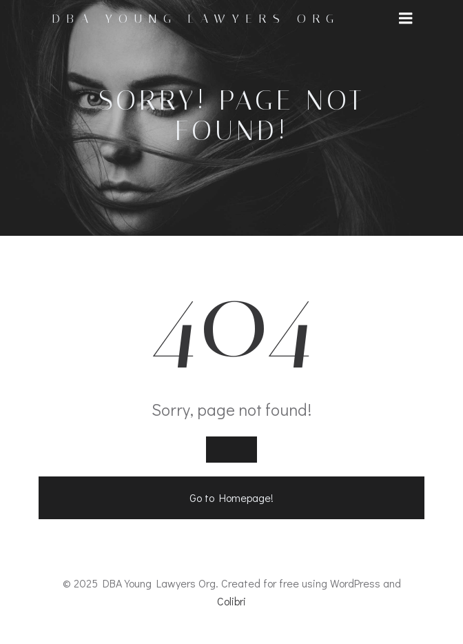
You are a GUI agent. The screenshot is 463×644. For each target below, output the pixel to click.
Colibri (231, 601)
